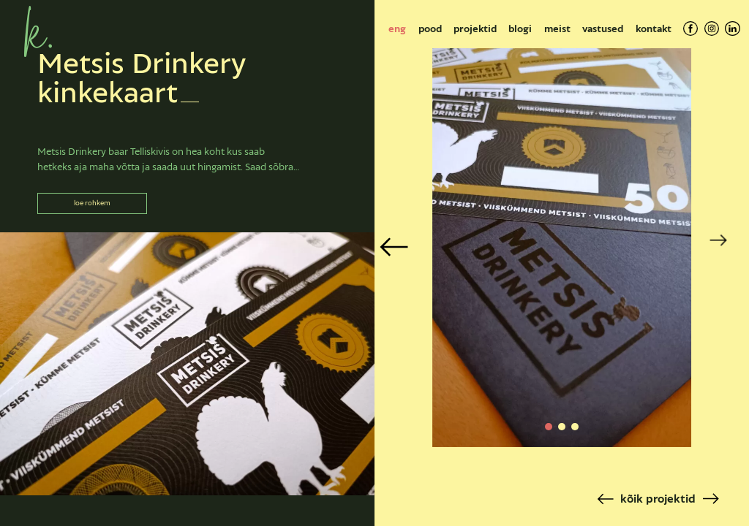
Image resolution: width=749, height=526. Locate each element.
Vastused (602, 28)
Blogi (520, 28)
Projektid (475, 28)
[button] (548, 426)
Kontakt (653, 28)
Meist (557, 28)
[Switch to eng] (397, 28)
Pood (430, 28)
